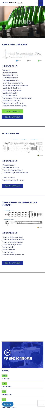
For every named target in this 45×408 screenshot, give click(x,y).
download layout (12, 186)
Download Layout (12, 111)
